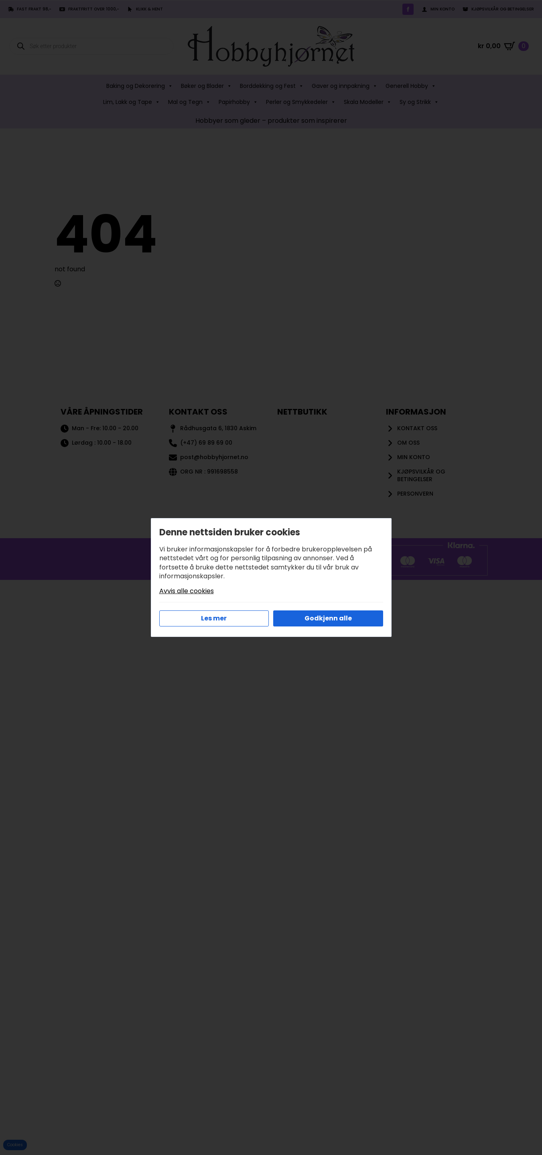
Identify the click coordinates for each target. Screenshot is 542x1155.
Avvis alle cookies (186, 591)
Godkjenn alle (328, 618)
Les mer (214, 618)
